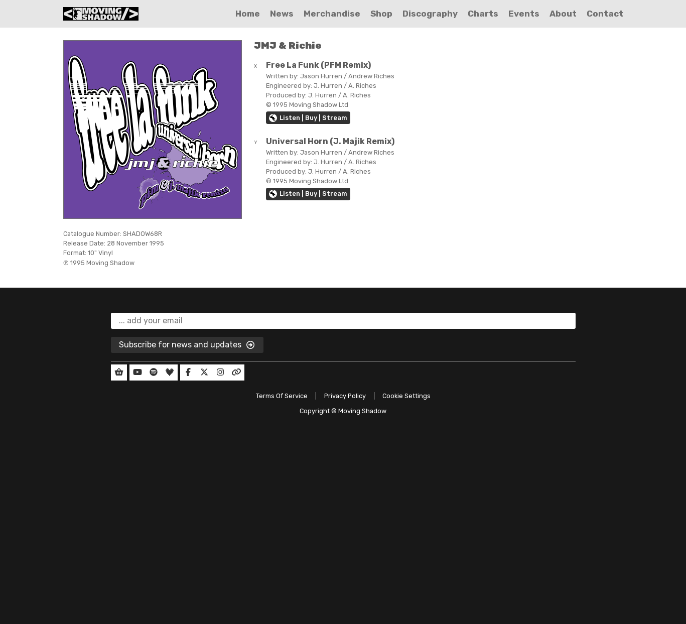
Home (247, 14)
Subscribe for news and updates (187, 345)
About (563, 14)
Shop (381, 14)
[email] (343, 321)
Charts (483, 14)
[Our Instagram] (220, 372)
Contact (605, 14)
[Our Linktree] (236, 372)
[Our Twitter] (204, 372)
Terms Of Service (282, 396)
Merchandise (332, 14)
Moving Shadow (362, 411)
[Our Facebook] (188, 372)
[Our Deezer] (170, 372)
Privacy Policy (345, 396)
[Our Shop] (119, 372)
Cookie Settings (406, 396)
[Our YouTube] (137, 372)
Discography (430, 14)
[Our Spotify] (154, 372)
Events (523, 14)
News (282, 14)
